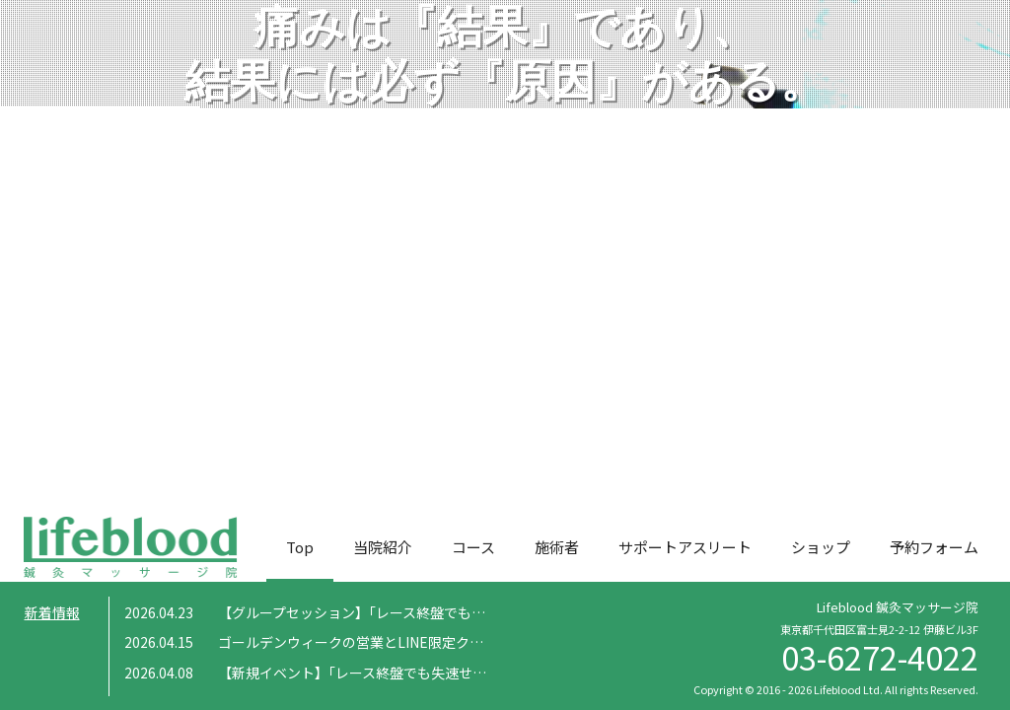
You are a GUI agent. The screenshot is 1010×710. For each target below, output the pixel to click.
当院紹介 (382, 546)
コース (473, 546)
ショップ (820, 546)
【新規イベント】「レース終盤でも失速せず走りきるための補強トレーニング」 (462, 672)
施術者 (557, 546)
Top (300, 546)
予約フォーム (934, 546)
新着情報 (52, 612)
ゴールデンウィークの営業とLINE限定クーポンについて (392, 642)
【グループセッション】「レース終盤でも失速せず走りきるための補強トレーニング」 (483, 612)
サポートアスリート (685, 546)
